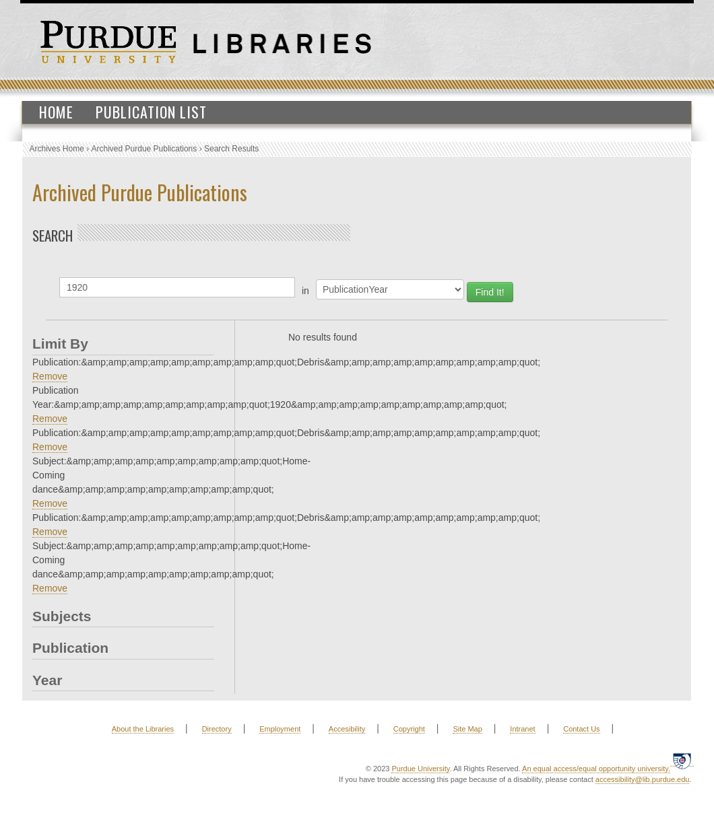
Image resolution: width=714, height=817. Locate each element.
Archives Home (57, 148)
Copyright (409, 729)
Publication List (151, 111)
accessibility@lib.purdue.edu (642, 779)
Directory (217, 729)
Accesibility (347, 729)
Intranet (522, 729)
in (305, 290)
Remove (49, 376)
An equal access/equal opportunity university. (596, 769)
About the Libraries (143, 729)
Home (56, 111)
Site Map (467, 729)
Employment (279, 729)
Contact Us (581, 729)
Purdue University (420, 769)
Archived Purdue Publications (144, 148)
